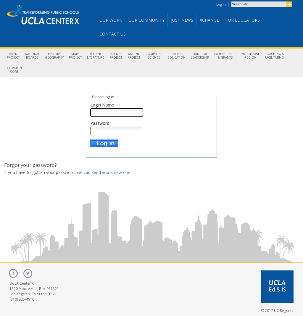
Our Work (110, 20)
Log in (221, 4)
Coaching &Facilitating (274, 55)
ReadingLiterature (95, 55)
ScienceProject (115, 55)
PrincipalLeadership (200, 55)
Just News (182, 20)
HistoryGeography (54, 55)
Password (99, 123)
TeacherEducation (177, 55)
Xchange (209, 20)
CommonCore (14, 70)
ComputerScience (154, 55)
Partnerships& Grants (225, 55)
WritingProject (134, 55)
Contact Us (112, 34)
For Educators (242, 20)
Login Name (102, 105)
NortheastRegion (250, 55)
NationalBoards (32, 55)
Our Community (146, 20)
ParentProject (13, 55)
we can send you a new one (103, 172)
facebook (13, 273)
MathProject (75, 55)
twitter (27, 273)
